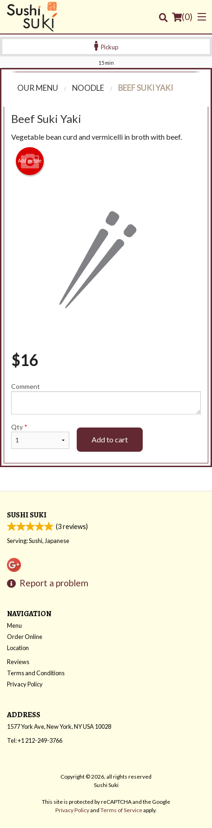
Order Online (24, 636)
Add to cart (110, 439)
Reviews (18, 661)
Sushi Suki (26, 515)
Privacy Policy (25, 684)
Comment (106, 398)
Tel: (34, 740)
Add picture (30, 161)
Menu (14, 625)
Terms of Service (121, 810)
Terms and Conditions (36, 673)
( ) (182, 17)
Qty (40, 436)
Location (18, 648)
